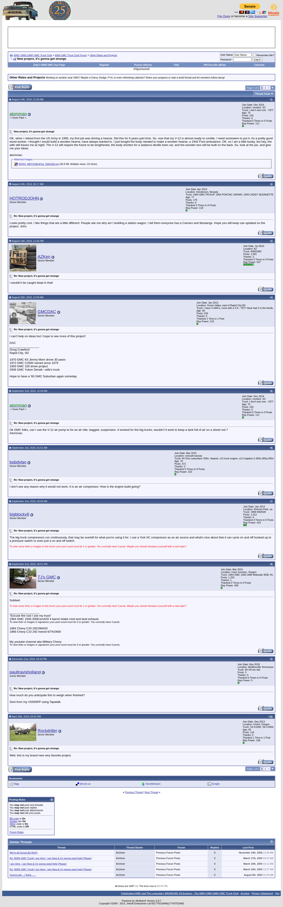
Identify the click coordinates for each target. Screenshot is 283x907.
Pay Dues (223, 16)
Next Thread (151, 792)
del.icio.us (85, 783)
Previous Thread (134, 792)
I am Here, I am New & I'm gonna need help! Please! (38, 863)
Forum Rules (17, 832)
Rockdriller (47, 730)
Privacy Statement (262, 893)
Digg (16, 783)
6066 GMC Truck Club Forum (71, 55)
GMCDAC (47, 311)
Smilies (13, 821)
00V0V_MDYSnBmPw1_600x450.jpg (38, 164)
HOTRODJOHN (24, 198)
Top (277, 893)
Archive (245, 893)
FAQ (176, 65)
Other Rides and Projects (103, 55)
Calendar (259, 65)
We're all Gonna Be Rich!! (24, 852)
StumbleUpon (153, 783)
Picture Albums (143, 65)
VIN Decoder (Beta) (215, 65)
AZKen (44, 256)
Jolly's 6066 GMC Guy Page (49, 65)
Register (104, 65)
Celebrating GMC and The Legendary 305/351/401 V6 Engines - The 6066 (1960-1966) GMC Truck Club (180, 893)
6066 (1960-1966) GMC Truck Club (33, 55)
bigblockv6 (19, 514)
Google (216, 783)
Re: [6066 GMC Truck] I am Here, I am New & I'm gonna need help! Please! (51, 858)
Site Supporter (257, 16)
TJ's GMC (47, 577)
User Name (226, 54)
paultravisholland (25, 672)
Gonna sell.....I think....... (23, 875)
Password (225, 59)
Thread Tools (262, 93)
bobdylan (18, 462)
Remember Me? (263, 55)
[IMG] (13, 824)
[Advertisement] (141, 37)
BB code (14, 818)
